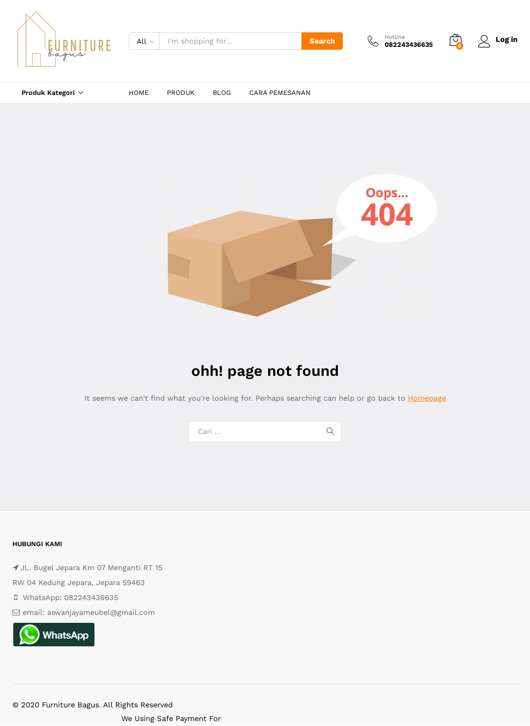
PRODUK (181, 93)
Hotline (395, 37)
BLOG (222, 93)
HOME (139, 93)
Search (322, 40)
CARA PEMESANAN (280, 93)
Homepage (427, 398)
